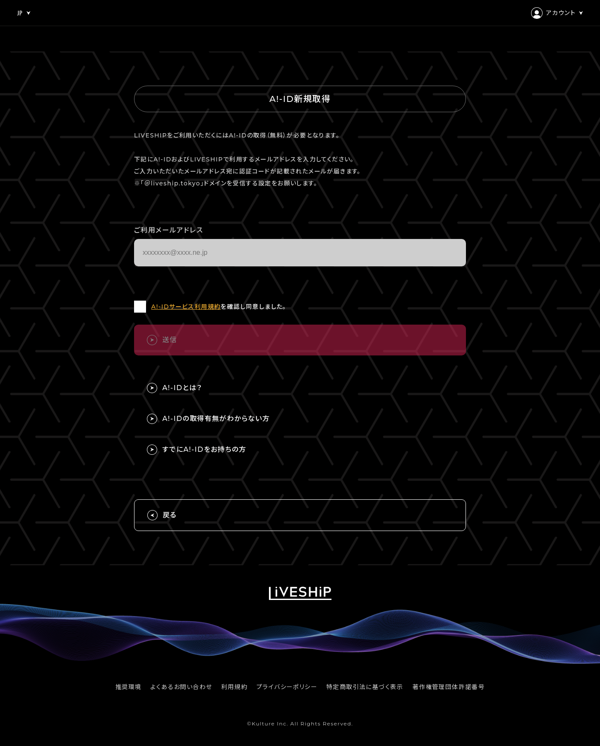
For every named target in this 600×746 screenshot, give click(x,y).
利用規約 (234, 687)
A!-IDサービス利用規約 (186, 306)
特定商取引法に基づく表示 (364, 687)
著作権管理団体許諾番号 (448, 687)
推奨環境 (128, 687)
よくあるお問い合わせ (181, 687)
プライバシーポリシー (287, 687)
